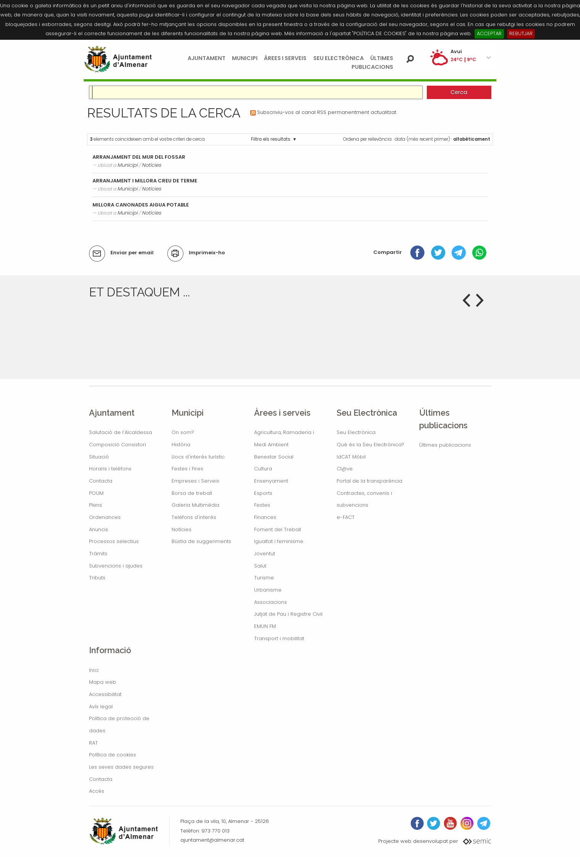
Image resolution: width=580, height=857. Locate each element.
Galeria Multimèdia (195, 505)
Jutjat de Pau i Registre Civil (288, 614)
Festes (262, 505)
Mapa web (102, 682)
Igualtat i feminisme (278, 541)
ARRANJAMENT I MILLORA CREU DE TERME (144, 180)
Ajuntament (206, 58)
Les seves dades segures (121, 767)
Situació (99, 456)
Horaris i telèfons (110, 468)
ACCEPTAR (489, 33)
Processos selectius (114, 541)
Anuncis (98, 529)
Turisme (264, 577)
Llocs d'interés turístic (198, 456)
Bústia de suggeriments (201, 541)
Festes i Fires (187, 468)
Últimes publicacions (445, 445)
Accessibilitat (105, 694)
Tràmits (98, 553)
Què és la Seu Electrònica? (370, 444)
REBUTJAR (521, 33)
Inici (94, 670)
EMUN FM (265, 626)
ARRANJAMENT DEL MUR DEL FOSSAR (138, 157)
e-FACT (346, 517)
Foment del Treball (277, 529)
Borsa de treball (192, 493)
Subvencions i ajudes (116, 565)
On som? (183, 432)
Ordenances (105, 517)
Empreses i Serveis (195, 481)
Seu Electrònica (338, 58)
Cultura (263, 468)
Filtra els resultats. (271, 139)
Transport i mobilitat (279, 638)
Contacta (100, 481)
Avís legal (101, 706)
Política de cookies (112, 754)
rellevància (380, 139)
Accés (96, 791)
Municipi (245, 58)
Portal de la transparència (369, 481)
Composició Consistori (117, 444)
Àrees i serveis (285, 58)
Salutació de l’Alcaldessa (120, 432)
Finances (265, 517)
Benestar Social (273, 456)
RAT (93, 742)
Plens (95, 505)
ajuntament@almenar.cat (212, 840)
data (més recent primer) (422, 139)
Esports (263, 493)
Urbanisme (268, 590)
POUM (96, 493)
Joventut (264, 553)
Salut (260, 565)
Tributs (97, 577)
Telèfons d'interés (194, 517)
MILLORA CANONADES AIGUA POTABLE (140, 204)
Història (181, 444)
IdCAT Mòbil (351, 456)
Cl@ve (345, 468)
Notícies (151, 165)
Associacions (270, 602)
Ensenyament (271, 481)
